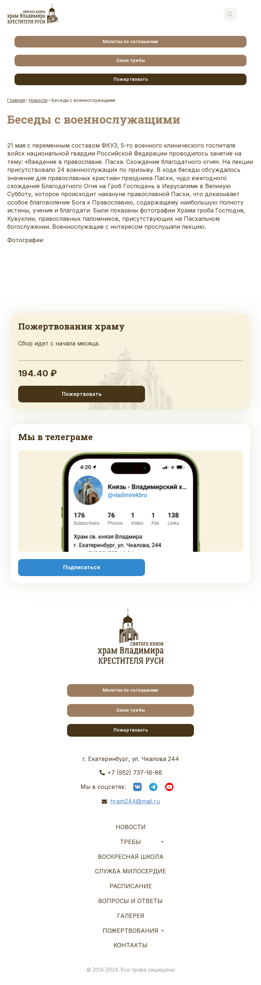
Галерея (130, 915)
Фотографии (25, 240)
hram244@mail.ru (135, 801)
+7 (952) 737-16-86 (134, 772)
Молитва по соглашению (130, 41)
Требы (130, 841)
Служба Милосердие (130, 871)
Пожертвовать (130, 79)
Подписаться (81, 567)
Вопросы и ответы (130, 901)
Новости (131, 827)
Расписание (130, 886)
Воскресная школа (130, 856)
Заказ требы (130, 60)
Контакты (130, 945)
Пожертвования (130, 930)
